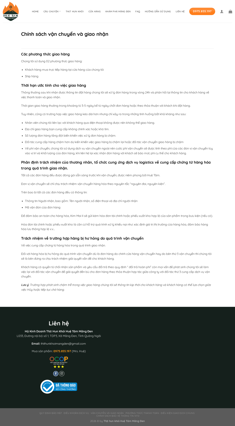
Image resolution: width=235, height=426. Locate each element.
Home (35, 11)
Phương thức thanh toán (142, 413)
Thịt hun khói (75, 11)
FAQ (137, 11)
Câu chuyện (52, 11)
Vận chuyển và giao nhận (107, 413)
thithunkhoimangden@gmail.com (63, 343)
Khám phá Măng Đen (118, 11)
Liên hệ (180, 11)
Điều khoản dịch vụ (76, 413)
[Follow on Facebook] (55, 373)
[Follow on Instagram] (61, 373)
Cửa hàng (94, 11)
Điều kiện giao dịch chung (178, 413)
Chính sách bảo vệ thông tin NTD (117, 415)
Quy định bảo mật (50, 413)
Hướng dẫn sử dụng (158, 11)
